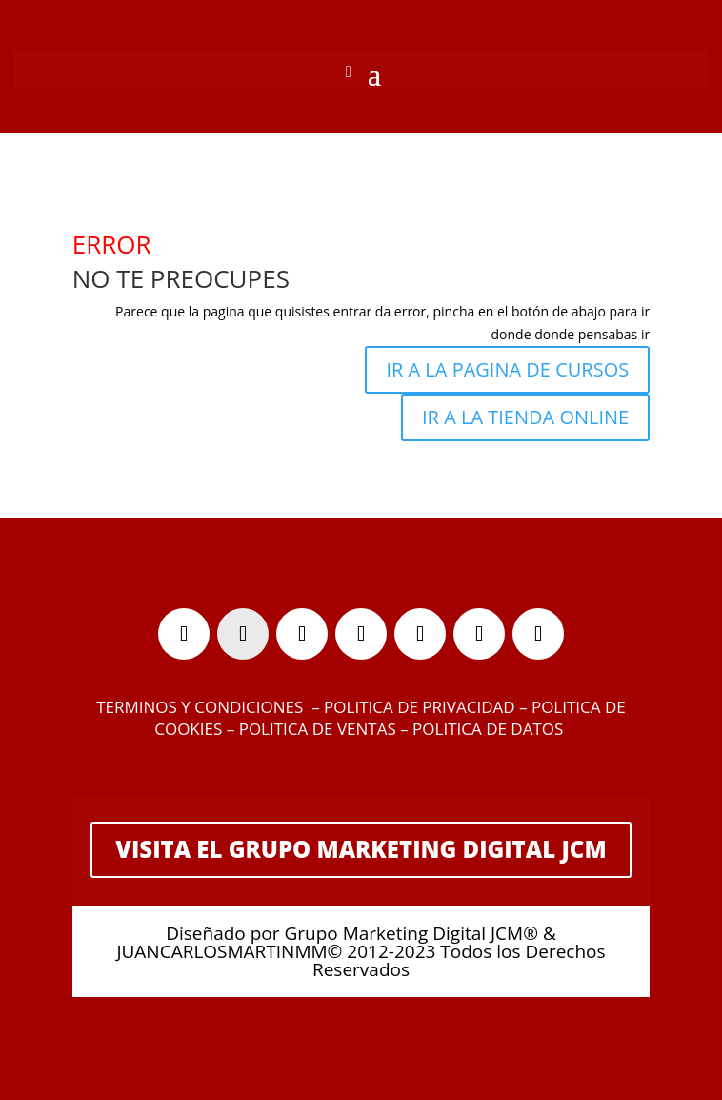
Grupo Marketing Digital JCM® (410, 933)
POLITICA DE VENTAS (317, 729)
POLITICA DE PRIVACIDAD (419, 707)
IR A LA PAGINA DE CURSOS (507, 369)
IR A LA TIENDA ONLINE (525, 417)
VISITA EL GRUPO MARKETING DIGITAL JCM (360, 849)
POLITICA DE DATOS (490, 729)
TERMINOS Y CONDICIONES (199, 707)
